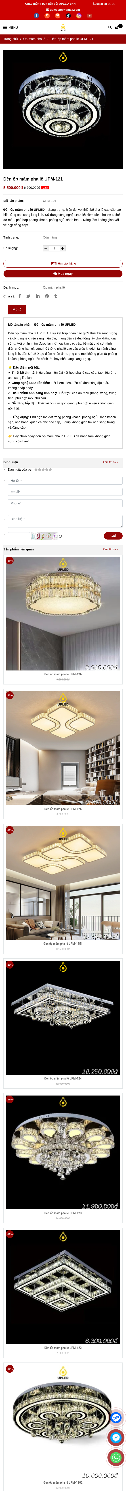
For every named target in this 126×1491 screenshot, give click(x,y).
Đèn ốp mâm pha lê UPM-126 (63, 674)
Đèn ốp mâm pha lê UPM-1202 (63, 1483)
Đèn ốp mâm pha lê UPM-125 (63, 809)
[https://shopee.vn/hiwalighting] (58, 15)
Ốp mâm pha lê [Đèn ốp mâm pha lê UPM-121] (34, 39)
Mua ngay (63, 273)
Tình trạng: (11, 237)
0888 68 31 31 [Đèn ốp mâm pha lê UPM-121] (104, 4)
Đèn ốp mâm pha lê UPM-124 (63, 1078)
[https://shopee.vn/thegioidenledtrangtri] (47, 15)
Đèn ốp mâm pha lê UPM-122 (63, 1348)
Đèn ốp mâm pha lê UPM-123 (63, 1213)
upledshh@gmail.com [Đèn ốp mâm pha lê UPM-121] (63, 9)
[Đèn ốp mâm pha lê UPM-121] (119, 27)
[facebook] (37, 15)
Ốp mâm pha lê (54, 287)
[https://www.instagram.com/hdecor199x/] (79, 15)
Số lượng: (11, 248)
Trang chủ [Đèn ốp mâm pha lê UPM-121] (10, 39)
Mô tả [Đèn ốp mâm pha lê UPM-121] (17, 309)
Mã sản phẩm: (14, 201)
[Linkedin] (38, 296)
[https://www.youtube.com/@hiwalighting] (89, 15)
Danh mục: (11, 287)
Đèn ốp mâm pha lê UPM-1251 (63, 944)
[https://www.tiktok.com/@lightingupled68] (68, 15)
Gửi (113, 536)
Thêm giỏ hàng (63, 263)
